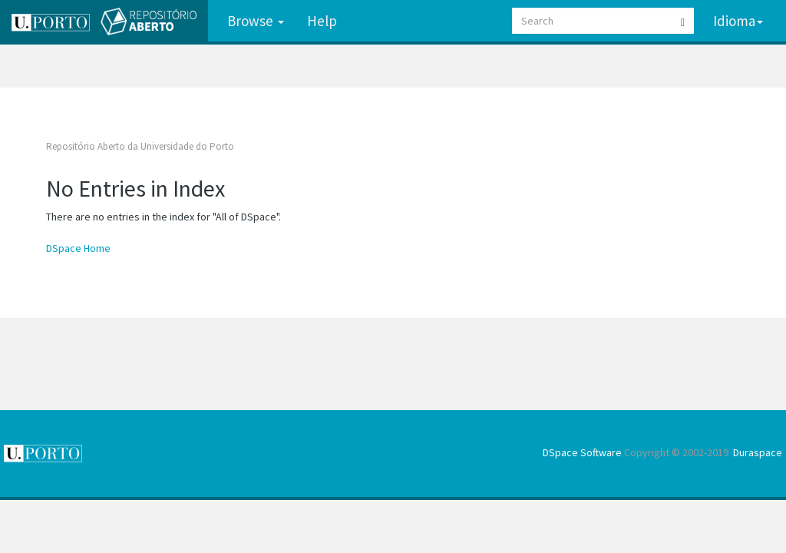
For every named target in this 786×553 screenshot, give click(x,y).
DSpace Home (78, 248)
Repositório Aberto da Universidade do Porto (140, 146)
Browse (255, 21)
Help (322, 21)
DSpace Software (582, 452)
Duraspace (757, 452)
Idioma (738, 21)
